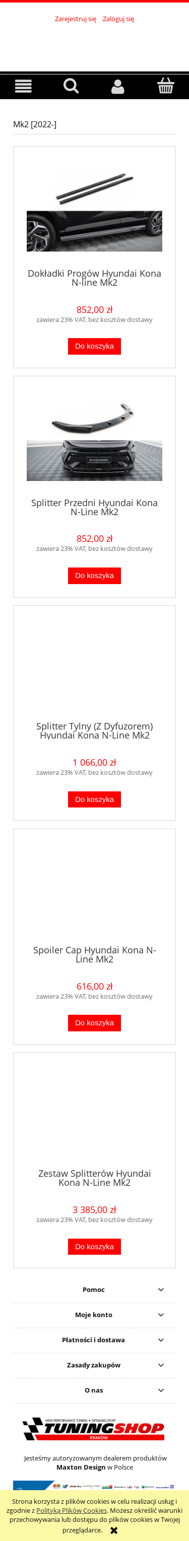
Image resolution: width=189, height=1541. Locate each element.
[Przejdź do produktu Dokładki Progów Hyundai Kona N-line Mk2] (94, 211)
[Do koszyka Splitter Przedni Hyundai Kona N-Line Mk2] (94, 575)
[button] (23, 86)
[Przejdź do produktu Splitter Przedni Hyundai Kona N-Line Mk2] (94, 440)
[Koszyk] (165, 85)
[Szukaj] (71, 85)
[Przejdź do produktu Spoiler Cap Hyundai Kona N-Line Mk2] (94, 890)
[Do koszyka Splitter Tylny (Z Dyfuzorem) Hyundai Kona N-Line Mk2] (94, 799)
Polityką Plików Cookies (71, 1510)
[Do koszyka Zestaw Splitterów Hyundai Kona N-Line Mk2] (94, 1247)
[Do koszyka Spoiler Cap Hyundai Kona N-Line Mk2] (94, 1023)
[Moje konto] (118, 86)
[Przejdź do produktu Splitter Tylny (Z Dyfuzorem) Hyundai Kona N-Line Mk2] (94, 666)
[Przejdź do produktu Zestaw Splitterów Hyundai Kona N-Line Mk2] (94, 1114)
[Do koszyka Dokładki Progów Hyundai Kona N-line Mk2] (94, 346)
